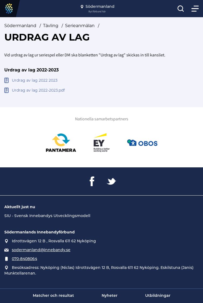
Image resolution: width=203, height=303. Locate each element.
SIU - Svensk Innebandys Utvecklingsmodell (47, 215)
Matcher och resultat (53, 296)
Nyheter (109, 296)
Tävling (50, 25)
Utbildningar (157, 296)
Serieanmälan (80, 25)
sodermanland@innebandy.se (41, 249)
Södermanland (20, 25)
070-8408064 (24, 258)
